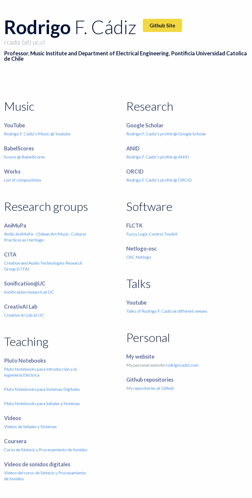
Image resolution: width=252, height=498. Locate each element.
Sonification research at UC (29, 291)
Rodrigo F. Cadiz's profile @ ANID (157, 156)
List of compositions (22, 179)
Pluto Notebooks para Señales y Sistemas (42, 403)
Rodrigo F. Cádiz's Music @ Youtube (37, 133)
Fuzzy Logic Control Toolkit (151, 233)
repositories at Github (154, 388)
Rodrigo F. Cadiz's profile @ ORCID (159, 179)
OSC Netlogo (138, 256)
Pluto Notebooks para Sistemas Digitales (42, 389)
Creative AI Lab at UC (24, 314)
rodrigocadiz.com (182, 364)
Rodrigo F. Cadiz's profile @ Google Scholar (166, 133)
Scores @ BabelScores (24, 156)
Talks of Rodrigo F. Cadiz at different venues (166, 310)
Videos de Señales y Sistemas (30, 426)
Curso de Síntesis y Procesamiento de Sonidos (45, 449)
